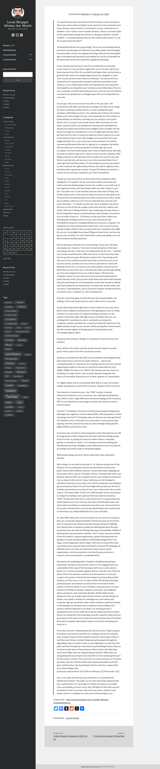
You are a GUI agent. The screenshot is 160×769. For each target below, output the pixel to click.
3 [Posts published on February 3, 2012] (22, 236)
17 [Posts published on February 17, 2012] (23, 244)
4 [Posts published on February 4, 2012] (26, 236)
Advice (7, 140)
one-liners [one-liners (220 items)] (13, 354)
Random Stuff (8, 209)
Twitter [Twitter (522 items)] (12, 396)
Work (7, 162)
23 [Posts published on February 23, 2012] (18, 249)
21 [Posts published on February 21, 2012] (10, 249)
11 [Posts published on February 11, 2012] (27, 240)
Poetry (7, 131)
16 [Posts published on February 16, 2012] (18, 244)
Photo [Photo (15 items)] (28, 355)
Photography (9, 128)
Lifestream (8, 147)
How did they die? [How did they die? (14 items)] (22, 332)
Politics (7, 156)
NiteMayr (85, 14)
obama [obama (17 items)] (8, 349)
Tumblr (7, 197)
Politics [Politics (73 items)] (10, 363)
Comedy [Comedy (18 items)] (9, 307)
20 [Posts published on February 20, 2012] (5, 249)
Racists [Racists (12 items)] (22, 364)
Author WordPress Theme (90, 767)
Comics (7, 172)
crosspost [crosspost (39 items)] (11, 319)
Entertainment (9, 50)
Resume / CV (9, 45)
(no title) (6, 101)
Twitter (5, 216)
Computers (9, 175)
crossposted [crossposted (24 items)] (11, 323)
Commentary (9, 143)
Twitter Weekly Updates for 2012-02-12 (70, 737)
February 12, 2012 (101, 14)
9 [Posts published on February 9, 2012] (18, 240)
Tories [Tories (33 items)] (24, 380)
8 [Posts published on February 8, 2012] (13, 240)
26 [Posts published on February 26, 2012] (31, 249)
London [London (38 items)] (9, 340)
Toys (6, 194)
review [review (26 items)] (9, 372)
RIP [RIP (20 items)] (7, 376)
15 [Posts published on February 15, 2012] (14, 244)
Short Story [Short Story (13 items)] (17, 376)
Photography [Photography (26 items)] (11, 359)
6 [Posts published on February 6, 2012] (5, 240)
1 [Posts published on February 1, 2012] (13, 236)
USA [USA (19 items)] (25, 397)
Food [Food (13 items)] (18, 327)
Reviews (8, 190)
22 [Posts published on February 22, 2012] (14, 249)
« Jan (5, 258)
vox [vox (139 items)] (19, 402)
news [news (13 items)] (19, 345)
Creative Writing (10, 125)
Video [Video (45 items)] (9, 402)
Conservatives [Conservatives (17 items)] (11, 311)
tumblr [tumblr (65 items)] (9, 385)
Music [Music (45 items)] (9, 344)
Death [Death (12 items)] (24, 324)
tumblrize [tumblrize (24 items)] (22, 385)
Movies (7, 184)
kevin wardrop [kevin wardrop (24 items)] (12, 336)
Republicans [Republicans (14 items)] (20, 368)
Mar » (9, 258)
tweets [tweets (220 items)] (11, 390)
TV (6, 200)
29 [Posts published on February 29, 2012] (14, 253)
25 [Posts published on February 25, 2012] (27, 249)
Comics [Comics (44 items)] (21, 306)
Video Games (9, 206)
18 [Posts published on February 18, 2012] (27, 244)
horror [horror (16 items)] (8, 332)
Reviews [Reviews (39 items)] (21, 372)
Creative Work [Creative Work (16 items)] (11, 315)
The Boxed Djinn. (9, 98)
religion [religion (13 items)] (8, 368)
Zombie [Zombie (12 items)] (19, 411)
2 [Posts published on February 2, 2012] (18, 236)
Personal (8, 153)
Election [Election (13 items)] (8, 327)
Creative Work (9, 59)
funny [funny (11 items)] (27, 327)
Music (7, 187)
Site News (8, 159)
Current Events (9, 54)
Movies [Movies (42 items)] (22, 340)
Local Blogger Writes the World (17, 24)
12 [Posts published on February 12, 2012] (31, 240)
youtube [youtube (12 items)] (8, 411)
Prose (7, 134)
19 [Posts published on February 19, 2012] (31, 244)
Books (7, 169)
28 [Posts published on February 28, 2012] (10, 253)
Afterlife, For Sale (9, 95)
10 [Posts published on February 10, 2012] (23, 240)
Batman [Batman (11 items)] (8, 302)
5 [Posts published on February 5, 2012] (31, 236)
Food (6, 178)
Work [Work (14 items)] (21, 407)
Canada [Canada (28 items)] (19, 302)
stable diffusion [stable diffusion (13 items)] (11, 381)
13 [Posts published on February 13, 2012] (5, 244)
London (7, 150)
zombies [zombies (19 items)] (9, 415)
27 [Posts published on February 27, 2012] (5, 253)
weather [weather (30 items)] (9, 407)
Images (7, 181)
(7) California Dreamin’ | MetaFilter (108, 736)
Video (7, 203)
